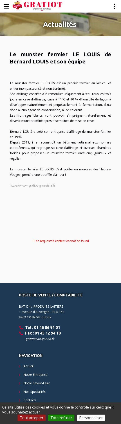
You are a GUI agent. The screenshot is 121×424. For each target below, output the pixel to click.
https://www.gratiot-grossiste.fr (32, 185)
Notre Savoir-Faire (36, 383)
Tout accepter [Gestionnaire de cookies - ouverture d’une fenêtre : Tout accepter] (31, 417)
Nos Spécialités (34, 391)
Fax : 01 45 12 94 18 (43, 333)
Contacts (29, 400)
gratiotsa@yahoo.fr (40, 339)
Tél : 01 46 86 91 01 (42, 327)
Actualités (59, 24)
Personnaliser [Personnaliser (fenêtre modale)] (91, 417)
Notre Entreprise (35, 374)
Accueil (28, 366)
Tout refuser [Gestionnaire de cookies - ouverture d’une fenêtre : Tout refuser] (61, 417)
